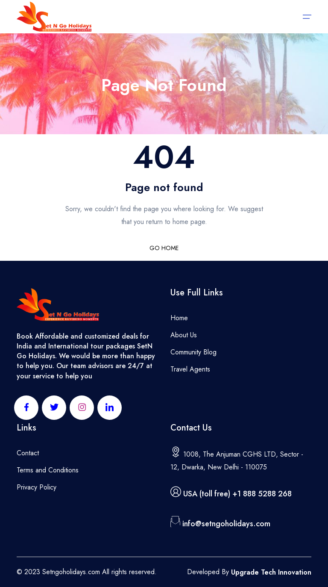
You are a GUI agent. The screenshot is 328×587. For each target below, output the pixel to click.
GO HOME (164, 248)
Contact (28, 453)
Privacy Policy (36, 487)
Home (179, 318)
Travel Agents (190, 369)
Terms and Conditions (48, 470)
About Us (183, 335)
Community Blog (193, 352)
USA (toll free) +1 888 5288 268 (237, 493)
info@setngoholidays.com (226, 523)
